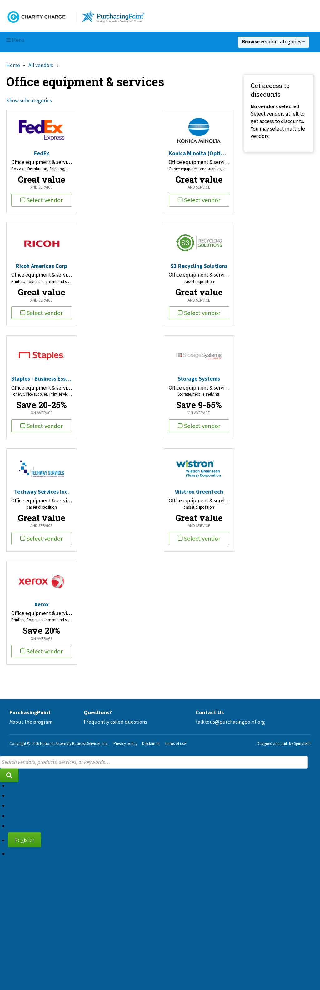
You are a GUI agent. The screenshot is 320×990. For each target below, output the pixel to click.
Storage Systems (199, 378)
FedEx (41, 153)
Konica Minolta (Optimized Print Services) (199, 153)
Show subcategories (29, 100)
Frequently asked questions (115, 721)
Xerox (41, 604)
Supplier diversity (28, 825)
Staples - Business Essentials (41, 378)
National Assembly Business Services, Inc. (74, 743)
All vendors (40, 65)
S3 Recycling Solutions (199, 265)
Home (13, 65)
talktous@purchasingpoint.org (230, 721)
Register (24, 840)
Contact (17, 815)
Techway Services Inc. (41, 491)
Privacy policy (125, 743)
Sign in (15, 853)
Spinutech (302, 743)
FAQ (12, 805)
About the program (30, 721)
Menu (15, 40)
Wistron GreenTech (199, 491)
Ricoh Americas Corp (41, 265)
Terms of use (175, 743)
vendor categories (273, 41)
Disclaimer (151, 743)
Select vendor (41, 200)
